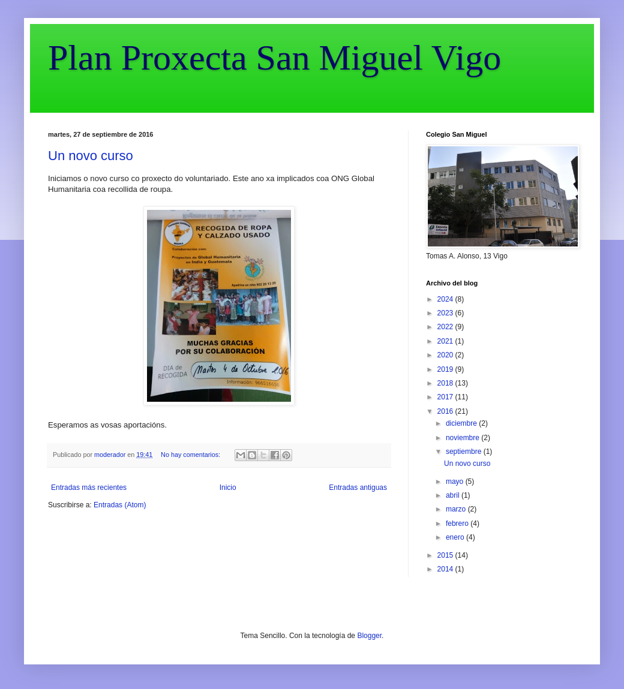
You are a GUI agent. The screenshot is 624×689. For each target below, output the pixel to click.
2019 (446, 369)
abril (453, 495)
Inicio (228, 487)
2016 (446, 411)
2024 (446, 299)
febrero (458, 523)
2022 (446, 327)
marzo (457, 509)
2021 (446, 341)
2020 (446, 355)
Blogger (369, 635)
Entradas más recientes (89, 487)
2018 (446, 383)
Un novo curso (90, 155)
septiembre (465, 451)
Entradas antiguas (358, 487)
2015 (446, 555)
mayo (456, 481)
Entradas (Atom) (120, 505)
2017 (446, 397)
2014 (446, 569)
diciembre (462, 423)
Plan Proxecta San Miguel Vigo (274, 57)
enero (456, 537)
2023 (446, 313)
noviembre (463, 438)
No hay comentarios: (191, 454)
